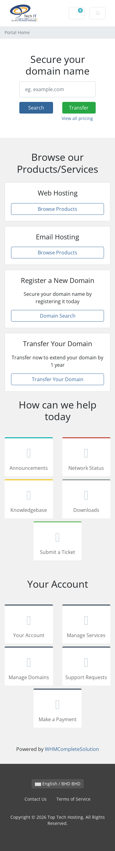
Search (36, 107)
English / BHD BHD (57, 784)
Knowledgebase (29, 499)
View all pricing (77, 118)
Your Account (29, 625)
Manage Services (86, 625)
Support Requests (86, 667)
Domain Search (57, 315)
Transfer (79, 107)
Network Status (86, 457)
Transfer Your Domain (57, 379)
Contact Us (36, 799)
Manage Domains (29, 667)
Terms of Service (73, 799)
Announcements (29, 457)
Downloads (86, 499)
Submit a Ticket (57, 541)
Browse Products (57, 209)
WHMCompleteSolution (72, 749)
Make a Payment (57, 709)
